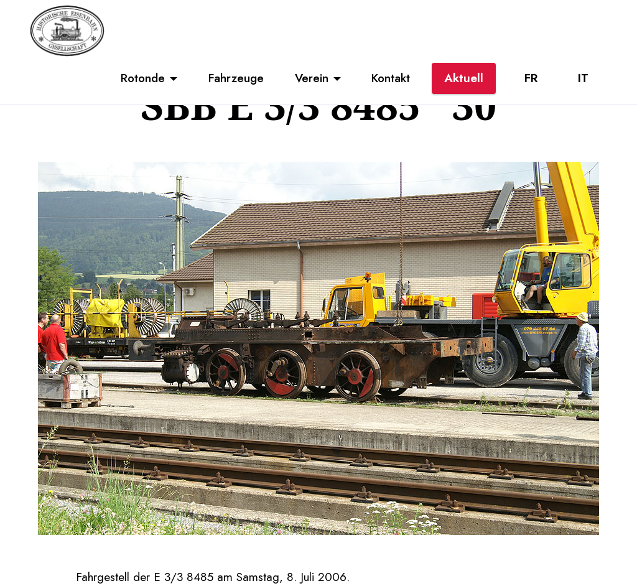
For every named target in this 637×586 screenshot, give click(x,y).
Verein (311, 77)
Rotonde (143, 77)
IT (583, 77)
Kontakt (390, 77)
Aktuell (463, 77)
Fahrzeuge (236, 77)
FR (530, 77)
